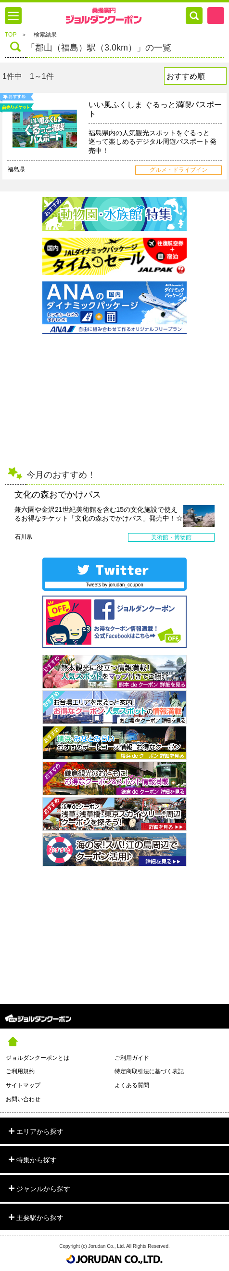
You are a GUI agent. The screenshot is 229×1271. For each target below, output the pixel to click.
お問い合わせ (23, 1099)
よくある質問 (131, 1085)
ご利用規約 (20, 1071)
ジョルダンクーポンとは (37, 1058)
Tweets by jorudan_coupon (114, 584)
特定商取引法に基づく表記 (149, 1071)
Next (221, 515)
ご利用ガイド (131, 1058)
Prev (7, 515)
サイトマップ (23, 1085)
